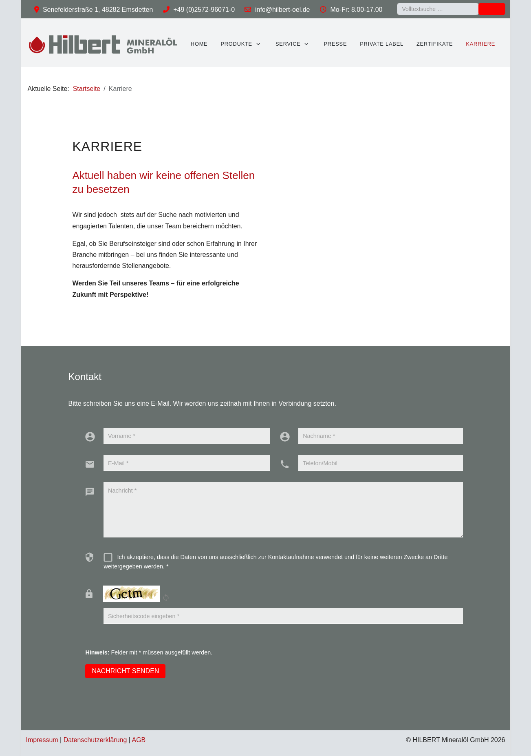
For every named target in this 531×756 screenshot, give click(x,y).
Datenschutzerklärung (95, 739)
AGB (139, 739)
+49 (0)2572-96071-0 (204, 9)
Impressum (42, 739)
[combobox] (438, 9)
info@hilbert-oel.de (282, 9)
